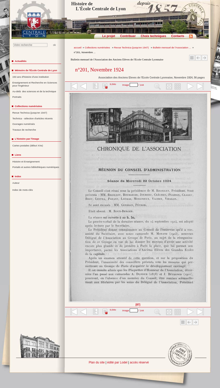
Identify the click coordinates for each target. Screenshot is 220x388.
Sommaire (192, 58)
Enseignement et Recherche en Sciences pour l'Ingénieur (34, 84)
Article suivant (204, 58)
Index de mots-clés (22, 189)
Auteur (16, 182)
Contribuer (128, 36)
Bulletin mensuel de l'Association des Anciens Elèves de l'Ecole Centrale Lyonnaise (117, 59)
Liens (18, 154)
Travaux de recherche (24, 129)
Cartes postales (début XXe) (27, 145)
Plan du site (97, 362)
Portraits (16, 96)
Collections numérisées (98, 47)
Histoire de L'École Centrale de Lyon (98, 6)
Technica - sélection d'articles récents (32, 118)
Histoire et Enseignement (26, 161)
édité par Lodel (117, 362)
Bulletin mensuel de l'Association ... (172, 47)
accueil (77, 47)
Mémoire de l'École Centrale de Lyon (36, 70)
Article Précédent (198, 58)
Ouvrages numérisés (23, 124)
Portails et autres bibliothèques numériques (35, 167)
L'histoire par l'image (27, 138)
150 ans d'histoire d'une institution (30, 76)
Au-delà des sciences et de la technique (34, 91)
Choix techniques (153, 36)
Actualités (20, 61)
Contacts (177, 36)
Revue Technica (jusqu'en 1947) (132, 47)
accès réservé (139, 362)
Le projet (108, 36)
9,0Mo (113, 84)
